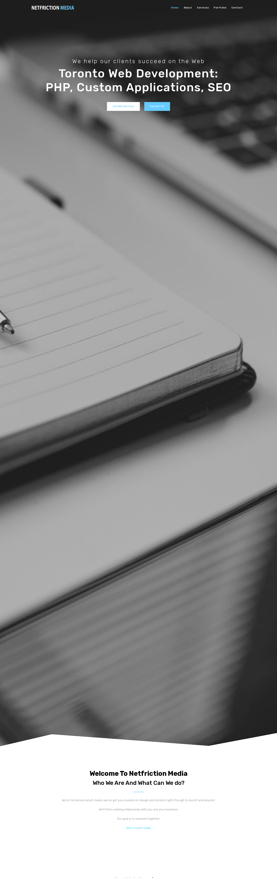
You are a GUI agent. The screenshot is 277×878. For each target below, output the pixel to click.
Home (175, 7)
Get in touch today (138, 828)
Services (203, 7)
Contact (237, 7)
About (188, 7)
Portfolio (220, 7)
